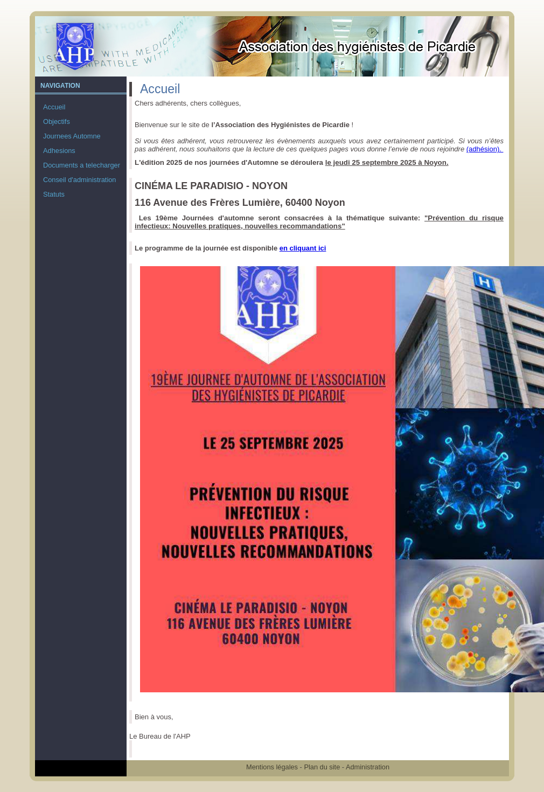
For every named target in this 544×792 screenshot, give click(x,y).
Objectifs (56, 121)
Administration (367, 767)
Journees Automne (72, 136)
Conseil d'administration (79, 180)
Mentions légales (272, 767)
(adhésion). (485, 149)
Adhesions (59, 151)
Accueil (54, 107)
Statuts (54, 194)
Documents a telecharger (81, 165)
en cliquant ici (303, 248)
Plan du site (322, 767)
